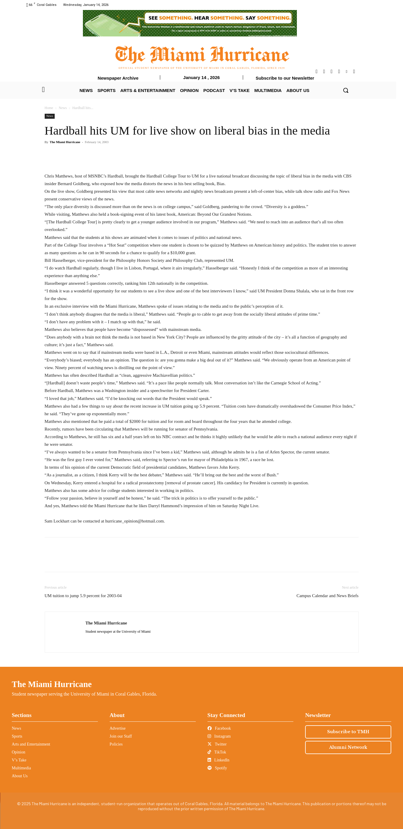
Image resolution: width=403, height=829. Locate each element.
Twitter (217, 744)
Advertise (118, 728)
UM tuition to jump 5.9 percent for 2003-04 (83, 595)
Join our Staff (121, 736)
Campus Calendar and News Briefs (328, 595)
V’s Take (19, 760)
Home (49, 108)
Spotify (217, 768)
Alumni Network (348, 747)
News (63, 108)
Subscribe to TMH (348, 731)
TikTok (217, 752)
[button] (345, 90)
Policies (116, 744)
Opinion (18, 752)
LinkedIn (219, 760)
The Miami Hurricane (65, 142)
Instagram (219, 736)
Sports (17, 736)
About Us (20, 776)
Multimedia (21, 768)
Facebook (219, 728)
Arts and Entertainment (31, 744)
